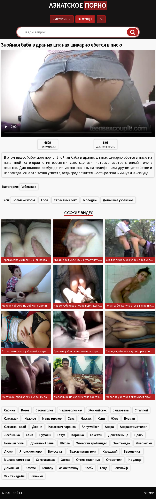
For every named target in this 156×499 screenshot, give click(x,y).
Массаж (85, 418)
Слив (29, 435)
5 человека (120, 410)
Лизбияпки (144, 443)
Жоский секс (97, 410)
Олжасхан (11, 418)
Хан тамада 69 (14, 476)
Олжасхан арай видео (91, 443)
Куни (101, 418)
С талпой (141, 410)
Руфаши (45, 435)
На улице (134, 460)
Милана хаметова (17, 460)
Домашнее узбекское (118, 200)
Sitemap (149, 493)
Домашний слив (42, 443)
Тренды (85, 19)
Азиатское (78, 5)
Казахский (109, 451)
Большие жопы (24, 200)
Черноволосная (71, 410)
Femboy (47, 468)
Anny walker (90, 427)
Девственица (118, 435)
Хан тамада (121, 443)
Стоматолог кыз (88, 460)
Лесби (88, 468)
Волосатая (55, 451)
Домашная (11, 468)
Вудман (129, 418)
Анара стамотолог (133, 427)
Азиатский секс (14, 493)
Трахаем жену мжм (82, 451)
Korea (25, 410)
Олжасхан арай (15, 427)
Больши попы (14, 443)
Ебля (44, 200)
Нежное (30, 418)
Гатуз (61, 435)
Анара (109, 427)
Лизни (8, 451)
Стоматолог (44, 410)
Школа (65, 443)
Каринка (77, 435)
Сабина (9, 410)
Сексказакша (45, 460)
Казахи (30, 468)
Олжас (65, 460)
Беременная (132, 451)
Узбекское (29, 187)
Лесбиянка (12, 435)
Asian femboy (68, 468)
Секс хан (96, 435)
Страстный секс (65, 200)
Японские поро (31, 451)
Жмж (114, 418)
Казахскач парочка (62, 427)
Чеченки (37, 476)
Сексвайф (121, 468)
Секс (71, 418)
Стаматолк (114, 460)
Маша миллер (52, 418)
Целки (138, 435)
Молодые (90, 200)
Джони (37, 427)
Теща (103, 468)
